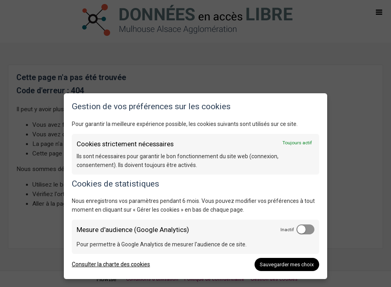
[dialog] (195, 186)
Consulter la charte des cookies (111, 264)
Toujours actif (297, 142)
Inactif (287, 229)
